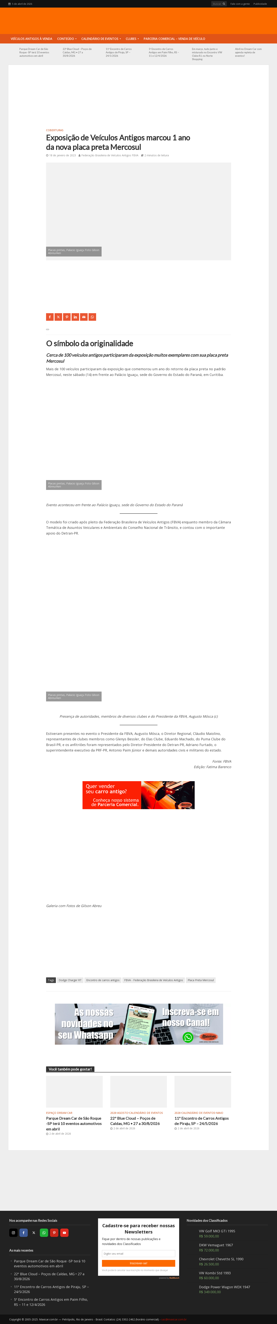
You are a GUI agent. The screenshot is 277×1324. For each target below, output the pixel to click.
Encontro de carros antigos (103, 980)
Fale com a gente (240, 3)
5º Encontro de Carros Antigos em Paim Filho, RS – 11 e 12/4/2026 (164, 52)
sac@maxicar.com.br (174, 1319)
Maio (219, 1113)
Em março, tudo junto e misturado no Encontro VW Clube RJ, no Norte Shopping (207, 54)
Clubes (131, 39)
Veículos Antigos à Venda (31, 39)
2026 (113, 1113)
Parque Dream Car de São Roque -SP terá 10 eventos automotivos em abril (34, 52)
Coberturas (54, 130)
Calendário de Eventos (99, 39)
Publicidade (260, 3)
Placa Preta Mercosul (201, 980)
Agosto (122, 1113)
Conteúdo (65, 39)
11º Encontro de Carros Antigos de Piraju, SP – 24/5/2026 (119, 52)
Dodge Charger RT (70, 980)
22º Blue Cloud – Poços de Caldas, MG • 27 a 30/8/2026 (77, 52)
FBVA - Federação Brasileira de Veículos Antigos (153, 980)
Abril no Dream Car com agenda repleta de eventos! (248, 52)
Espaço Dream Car (59, 1113)
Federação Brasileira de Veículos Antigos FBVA (109, 155)
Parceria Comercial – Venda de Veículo (174, 39)
